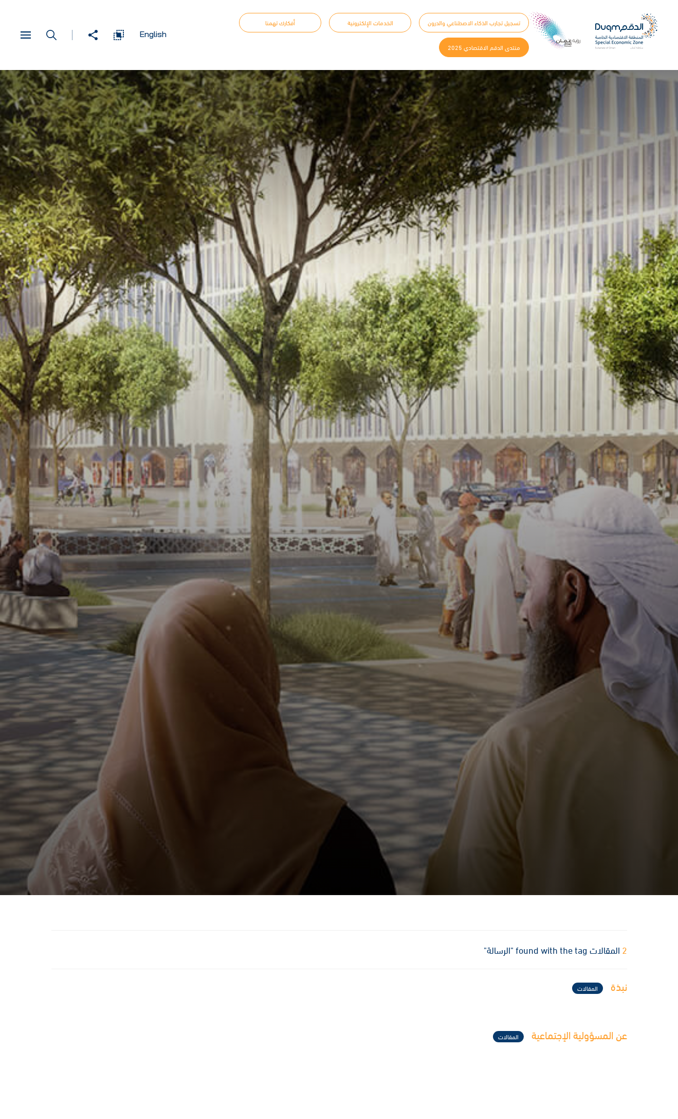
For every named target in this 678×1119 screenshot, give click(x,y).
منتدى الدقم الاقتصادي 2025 (484, 47)
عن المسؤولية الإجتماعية (560, 1036)
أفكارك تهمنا (280, 22)
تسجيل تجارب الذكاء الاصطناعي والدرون (474, 22)
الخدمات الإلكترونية (370, 22)
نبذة (599, 988)
